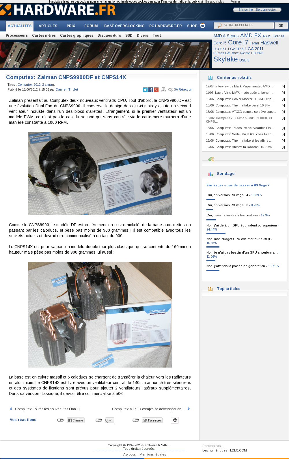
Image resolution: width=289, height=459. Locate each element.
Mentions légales (152, 454)
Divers (142, 35)
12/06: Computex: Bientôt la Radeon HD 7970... (240, 147)
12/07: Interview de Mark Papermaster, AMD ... (239, 86)
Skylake (225, 59)
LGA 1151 (220, 49)
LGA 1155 (236, 49)
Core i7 (238, 42)
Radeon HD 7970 (251, 53)
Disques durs (109, 35)
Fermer (235, 1)
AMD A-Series (226, 35)
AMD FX (250, 35)
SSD (129, 35)
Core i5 (220, 43)
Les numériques (214, 450)
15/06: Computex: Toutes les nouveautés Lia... (239, 128)
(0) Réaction (180, 90)
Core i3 (278, 36)
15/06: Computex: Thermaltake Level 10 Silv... (239, 105)
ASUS (267, 36)
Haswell (269, 43)
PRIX (71, 26)
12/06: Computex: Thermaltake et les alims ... (239, 140)
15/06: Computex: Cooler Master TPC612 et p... (240, 99)
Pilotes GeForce (226, 53)
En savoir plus (214, 1)
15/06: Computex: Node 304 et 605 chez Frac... (240, 134)
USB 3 (244, 60)
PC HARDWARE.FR (165, 26)
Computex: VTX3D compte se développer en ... (151, 409)
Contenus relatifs (234, 77)
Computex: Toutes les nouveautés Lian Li (44, 409)
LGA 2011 (254, 48)
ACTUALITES (19, 26)
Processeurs (17, 35)
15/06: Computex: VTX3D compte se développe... (241, 111)
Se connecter (266, 9)
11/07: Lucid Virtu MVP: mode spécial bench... (239, 92)
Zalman (48, 84)
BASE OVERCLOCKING (124, 26)
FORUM (91, 26)
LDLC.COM (238, 450)
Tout (156, 35)
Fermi (254, 43)
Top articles (228, 288)
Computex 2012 (29, 84)
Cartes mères (44, 35)
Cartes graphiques (76, 35)
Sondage (225, 173)
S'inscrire (245, 9)
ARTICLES (48, 26)
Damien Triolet (67, 89)
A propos (129, 454)
